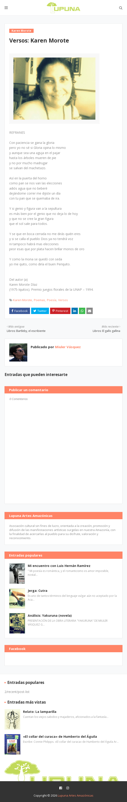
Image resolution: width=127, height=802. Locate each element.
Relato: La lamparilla (39, 711)
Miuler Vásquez (67, 347)
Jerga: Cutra (37, 590)
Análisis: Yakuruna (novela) (50, 615)
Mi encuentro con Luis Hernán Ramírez (59, 566)
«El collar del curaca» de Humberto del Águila (60, 736)
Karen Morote (22, 300)
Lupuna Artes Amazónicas (75, 795)
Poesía (51, 300)
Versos (63, 300)
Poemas (39, 300)
